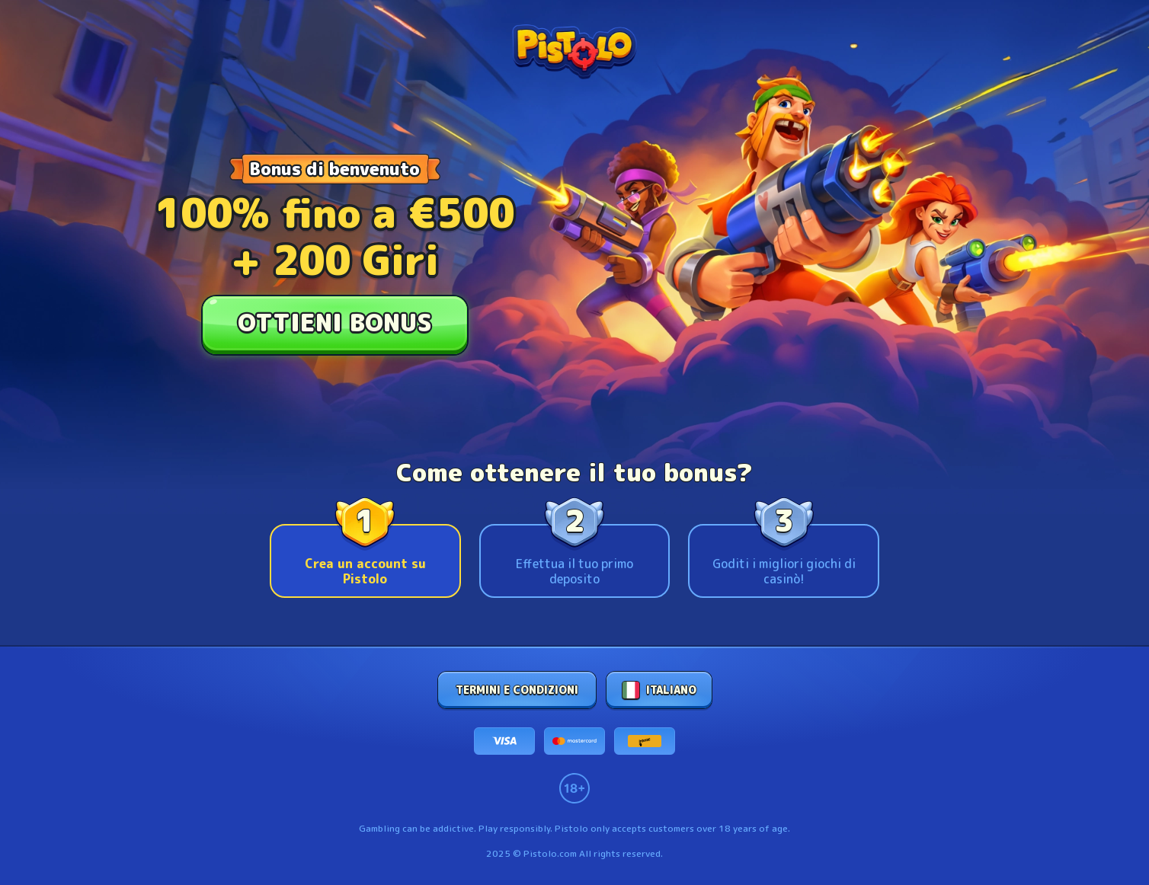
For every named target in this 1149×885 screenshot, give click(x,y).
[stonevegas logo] (574, 51)
